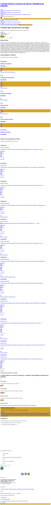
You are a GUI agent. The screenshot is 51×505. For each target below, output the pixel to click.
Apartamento (9, 10)
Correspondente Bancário (26, 14)
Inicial (1, 19)
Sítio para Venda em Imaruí (17, 413)
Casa (13, 10)
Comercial (16, 10)
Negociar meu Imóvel (21, 489)
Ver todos (2, 412)
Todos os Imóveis (3, 10)
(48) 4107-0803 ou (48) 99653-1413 (25, 24)
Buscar (2, 36)
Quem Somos (2, 14)
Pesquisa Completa (9, 14)
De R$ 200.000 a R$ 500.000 (11, 405)
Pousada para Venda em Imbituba (25, 415)
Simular (1, 385)
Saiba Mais (2, 392)
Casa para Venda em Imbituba (6, 413)
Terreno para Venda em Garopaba (38, 415)
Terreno (19, 10)
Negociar (2, 400)
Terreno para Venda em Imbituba (44, 413)
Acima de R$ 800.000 (32, 405)
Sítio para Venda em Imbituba (13, 415)
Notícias (19, 14)
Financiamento (15, 14)
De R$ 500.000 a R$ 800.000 (22, 405)
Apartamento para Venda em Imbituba (30, 413)
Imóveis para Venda (4, 489)
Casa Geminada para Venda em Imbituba (20, 414)
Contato (1, 15)
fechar (2, 18)
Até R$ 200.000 (3, 405)
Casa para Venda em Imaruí (33, 414)
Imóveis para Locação (13, 489)
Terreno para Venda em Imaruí (6, 414)
